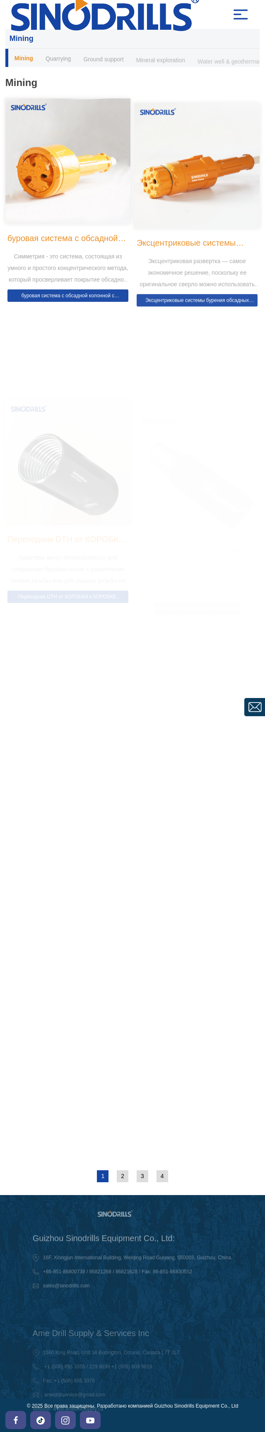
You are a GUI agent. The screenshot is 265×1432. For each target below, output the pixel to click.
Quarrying (58, 59)
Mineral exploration (160, 62)
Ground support (103, 60)
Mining (23, 58)
